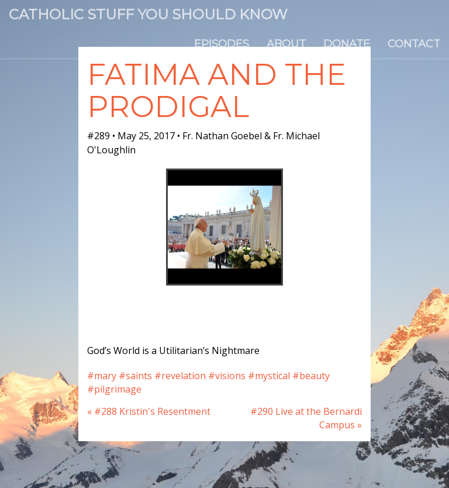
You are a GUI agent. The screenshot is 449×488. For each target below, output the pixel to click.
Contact (414, 43)
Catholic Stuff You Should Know (148, 14)
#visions (227, 375)
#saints (135, 375)
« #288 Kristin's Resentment (148, 411)
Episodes (221, 43)
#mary (101, 375)
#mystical (269, 375)
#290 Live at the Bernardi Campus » (306, 418)
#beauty (311, 375)
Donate (346, 43)
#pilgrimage (114, 389)
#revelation (180, 375)
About (286, 43)
